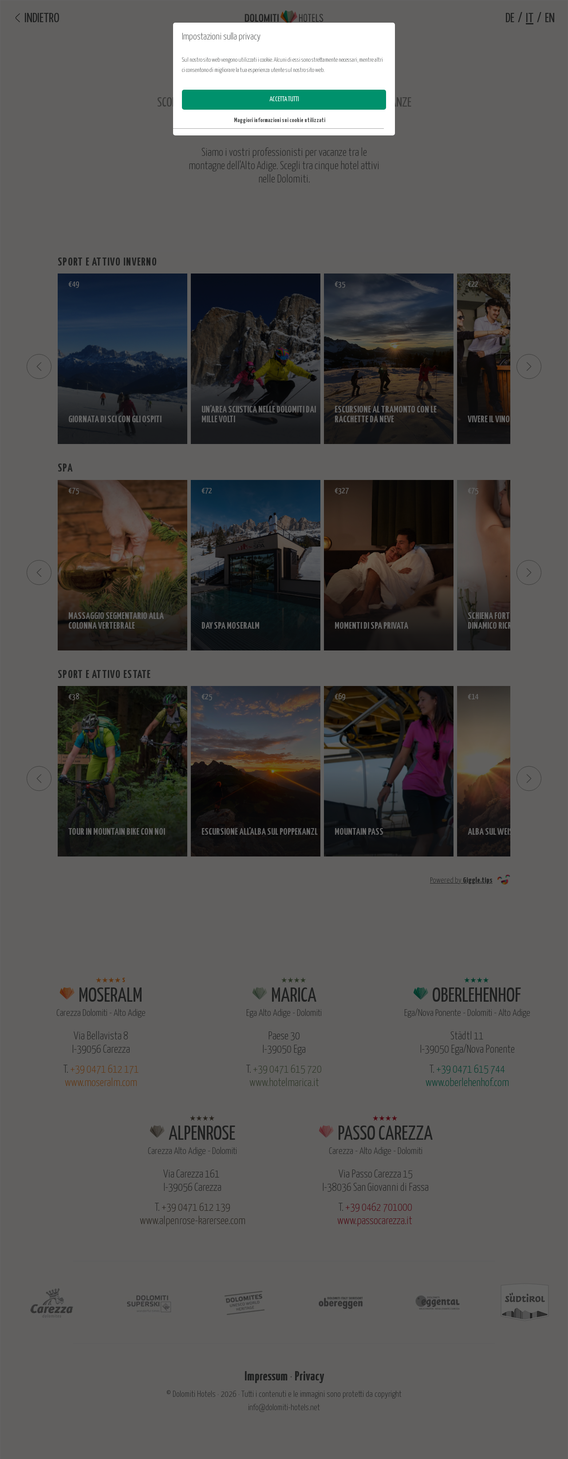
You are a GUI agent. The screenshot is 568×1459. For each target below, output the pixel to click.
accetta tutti (284, 99)
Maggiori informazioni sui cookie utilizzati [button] (279, 120)
